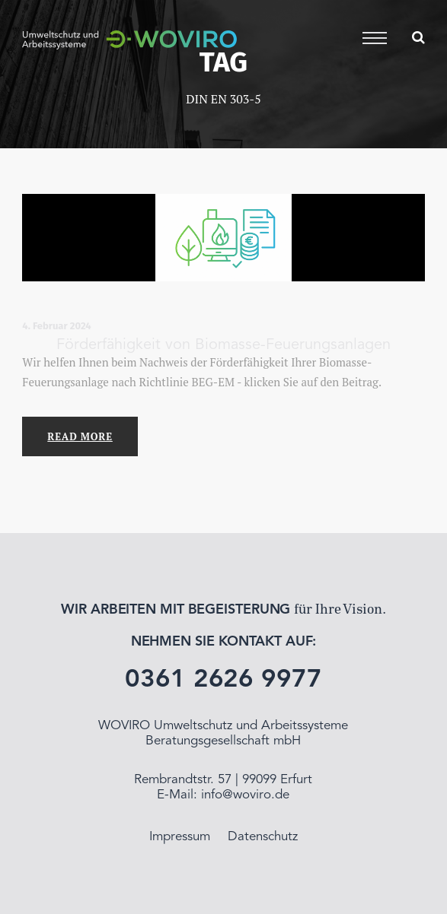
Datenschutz (263, 836)
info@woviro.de (245, 795)
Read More (79, 436)
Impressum (179, 836)
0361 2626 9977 (223, 680)
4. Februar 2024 (56, 326)
